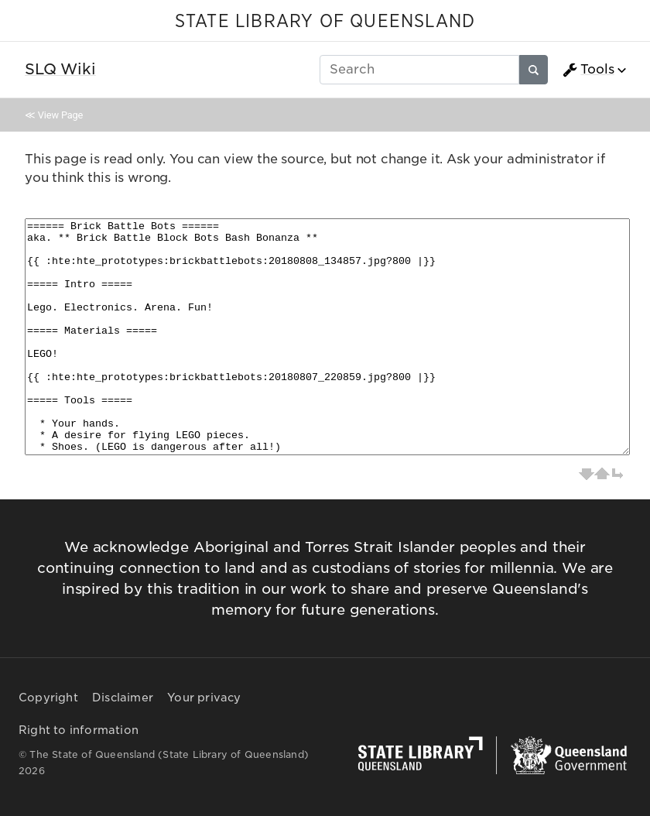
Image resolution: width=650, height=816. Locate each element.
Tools (588, 69)
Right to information (79, 730)
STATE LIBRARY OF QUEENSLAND (325, 21)
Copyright (48, 697)
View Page (60, 115)
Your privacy (204, 697)
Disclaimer (122, 697)
